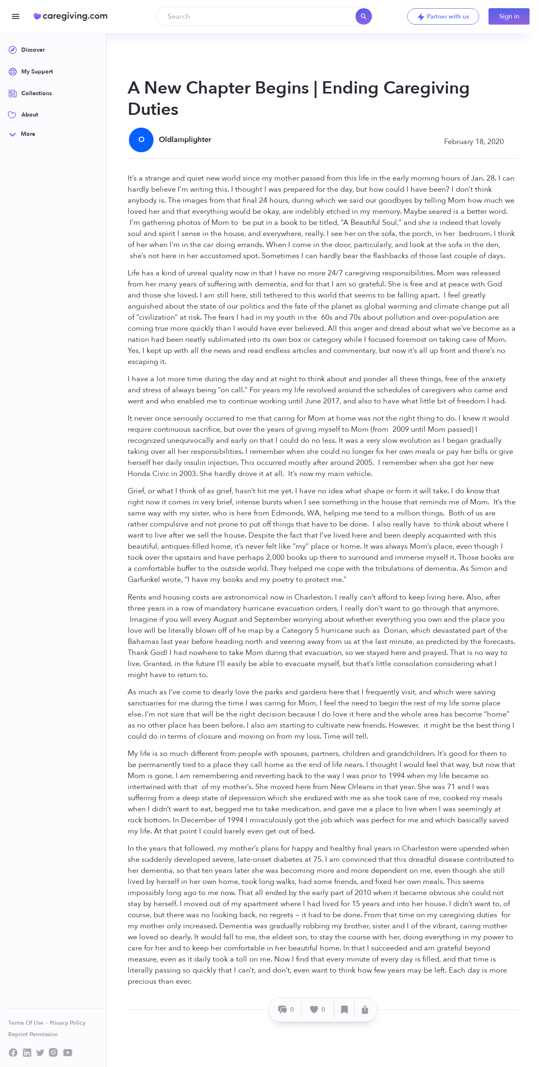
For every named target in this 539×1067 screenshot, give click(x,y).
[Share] (365, 1009)
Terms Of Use (28, 1023)
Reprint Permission (33, 1034)
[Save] (344, 1009)
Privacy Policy (67, 1023)
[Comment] (286, 1009)
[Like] (317, 1009)
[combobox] (264, 16)
